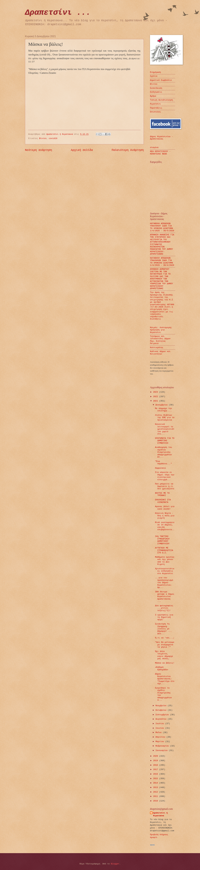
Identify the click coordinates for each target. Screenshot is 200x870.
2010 (156, 801)
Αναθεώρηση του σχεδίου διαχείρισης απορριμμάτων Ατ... (163, 452)
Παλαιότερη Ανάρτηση (128, 150)
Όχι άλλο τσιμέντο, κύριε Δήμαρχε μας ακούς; (164, 655)
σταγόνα (154, 147)
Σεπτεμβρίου (162, 715)
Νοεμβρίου (161, 705)
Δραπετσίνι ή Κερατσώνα (160, 814)
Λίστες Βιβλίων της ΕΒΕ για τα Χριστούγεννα (164, 417)
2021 (156, 401)
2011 (156, 796)
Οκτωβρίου (161, 710)
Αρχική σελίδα (82, 150)
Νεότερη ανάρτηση (38, 150)
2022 (156, 396)
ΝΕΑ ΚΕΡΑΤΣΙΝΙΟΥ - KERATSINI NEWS (160, 152)
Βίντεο (42, 138)
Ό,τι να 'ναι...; (164, 638)
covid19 (53, 138)
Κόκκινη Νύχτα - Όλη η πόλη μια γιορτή (164, 515)
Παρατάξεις (156, 108)
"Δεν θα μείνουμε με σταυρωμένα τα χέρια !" (164, 644)
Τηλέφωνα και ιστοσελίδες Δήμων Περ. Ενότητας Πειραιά (160, 340)
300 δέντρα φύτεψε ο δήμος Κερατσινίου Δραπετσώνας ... (164, 597)
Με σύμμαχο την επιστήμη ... (163, 409)
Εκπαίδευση (156, 88)
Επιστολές (155, 112)
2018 (156, 765)
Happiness (160, 468)
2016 (156, 774)
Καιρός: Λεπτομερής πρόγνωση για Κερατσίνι (161, 330)
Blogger (115, 864)
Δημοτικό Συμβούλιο (161, 80)
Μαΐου (159, 732)
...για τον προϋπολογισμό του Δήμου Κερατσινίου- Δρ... (164, 583)
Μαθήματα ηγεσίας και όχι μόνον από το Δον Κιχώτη (164, 560)
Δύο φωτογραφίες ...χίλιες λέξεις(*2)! (164, 608)
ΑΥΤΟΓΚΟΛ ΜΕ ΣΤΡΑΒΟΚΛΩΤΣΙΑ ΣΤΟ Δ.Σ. (164, 550)
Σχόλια (153, 76)
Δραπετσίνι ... (58, 12)
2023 (156, 392)
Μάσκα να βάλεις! (164, 663)
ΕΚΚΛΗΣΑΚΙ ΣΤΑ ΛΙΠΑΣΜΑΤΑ (163, 501)
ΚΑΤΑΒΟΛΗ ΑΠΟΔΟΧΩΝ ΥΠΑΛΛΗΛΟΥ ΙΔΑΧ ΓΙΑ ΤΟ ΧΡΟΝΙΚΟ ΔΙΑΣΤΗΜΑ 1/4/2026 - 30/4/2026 (162, 227)
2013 (156, 787)
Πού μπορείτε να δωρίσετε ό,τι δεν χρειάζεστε (164, 486)
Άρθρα (153, 96)
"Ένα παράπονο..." (163, 462)
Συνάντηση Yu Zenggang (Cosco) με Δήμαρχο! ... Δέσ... (163, 629)
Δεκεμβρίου (162, 405)
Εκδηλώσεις (156, 92)
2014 (156, 783)
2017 (156, 769)
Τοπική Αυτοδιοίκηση (161, 100)
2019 (156, 760)
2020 (156, 756)
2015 (156, 778)
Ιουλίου (160, 723)
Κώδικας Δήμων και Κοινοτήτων (160, 352)
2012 (156, 792)
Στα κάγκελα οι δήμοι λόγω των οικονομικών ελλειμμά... (164, 476)
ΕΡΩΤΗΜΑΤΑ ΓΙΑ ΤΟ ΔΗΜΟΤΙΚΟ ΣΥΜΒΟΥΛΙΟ (164, 440)
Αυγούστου (161, 719)
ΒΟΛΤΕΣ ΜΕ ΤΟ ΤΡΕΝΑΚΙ (162, 494)
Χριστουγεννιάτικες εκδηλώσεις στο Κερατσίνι (164, 571)
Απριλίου (160, 737)
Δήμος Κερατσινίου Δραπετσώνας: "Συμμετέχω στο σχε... (164, 679)
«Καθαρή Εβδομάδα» (161, 668)
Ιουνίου (160, 728)
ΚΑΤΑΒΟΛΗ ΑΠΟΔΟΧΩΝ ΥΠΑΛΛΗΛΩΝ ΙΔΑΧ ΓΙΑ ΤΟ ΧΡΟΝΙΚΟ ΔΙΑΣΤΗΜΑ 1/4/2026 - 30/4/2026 (162, 261)
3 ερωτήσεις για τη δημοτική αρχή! (164, 617)
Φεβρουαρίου (162, 746)
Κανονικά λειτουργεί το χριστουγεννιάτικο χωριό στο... (164, 429)
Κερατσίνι (155, 104)
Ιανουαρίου (162, 750)
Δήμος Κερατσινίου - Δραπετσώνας (161, 137)
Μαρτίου (160, 741)
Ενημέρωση (155, 72)
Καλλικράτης (156, 347)
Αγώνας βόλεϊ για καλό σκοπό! (164, 507)
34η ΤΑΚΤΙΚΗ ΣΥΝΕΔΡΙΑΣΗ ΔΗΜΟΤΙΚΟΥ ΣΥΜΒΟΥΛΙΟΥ (162, 540)
